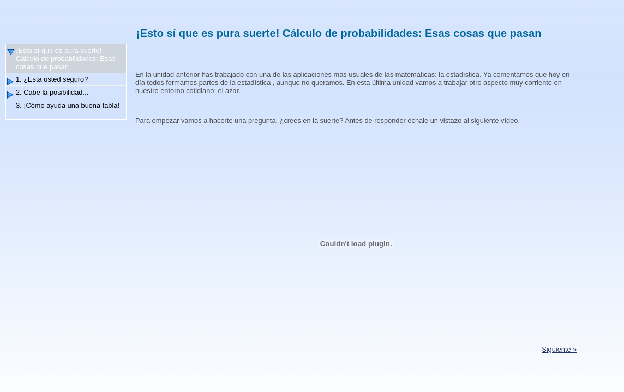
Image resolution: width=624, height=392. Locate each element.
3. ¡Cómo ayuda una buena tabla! (67, 105)
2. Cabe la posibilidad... (52, 92)
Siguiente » (559, 349)
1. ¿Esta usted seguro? (52, 79)
